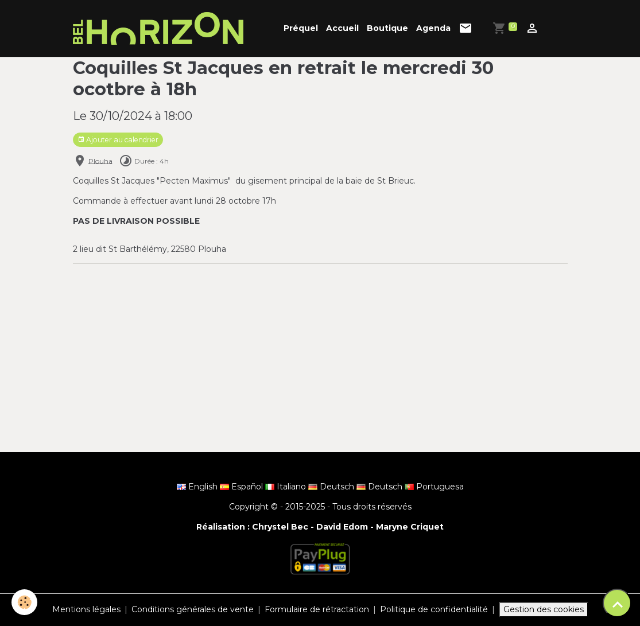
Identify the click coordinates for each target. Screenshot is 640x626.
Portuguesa (434, 486)
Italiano (286, 486)
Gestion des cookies (543, 609)
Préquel (301, 28)
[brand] (160, 28)
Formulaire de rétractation (317, 609)
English (198, 486)
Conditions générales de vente (192, 609)
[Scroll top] (617, 603)
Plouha (100, 160)
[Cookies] (24, 602)
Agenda (433, 28)
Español (242, 486)
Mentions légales (86, 609)
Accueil (342, 28)
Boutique (387, 28)
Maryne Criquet (410, 527)
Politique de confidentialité (434, 609)
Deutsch (332, 486)
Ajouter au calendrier (117, 139)
